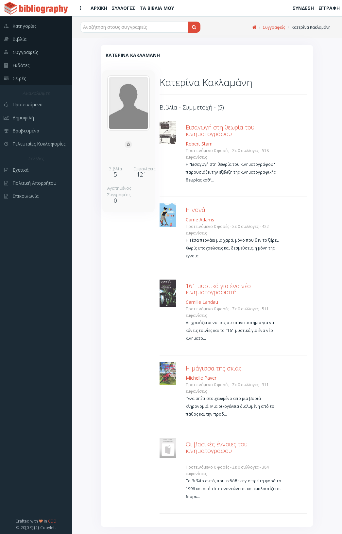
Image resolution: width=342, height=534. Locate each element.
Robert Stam (199, 144)
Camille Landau (202, 302)
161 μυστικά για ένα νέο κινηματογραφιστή (218, 289)
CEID (52, 521)
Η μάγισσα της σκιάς (214, 368)
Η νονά (195, 210)
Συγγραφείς (274, 27)
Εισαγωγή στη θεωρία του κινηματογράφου (220, 130)
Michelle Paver (201, 378)
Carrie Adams (200, 219)
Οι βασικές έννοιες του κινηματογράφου (217, 447)
